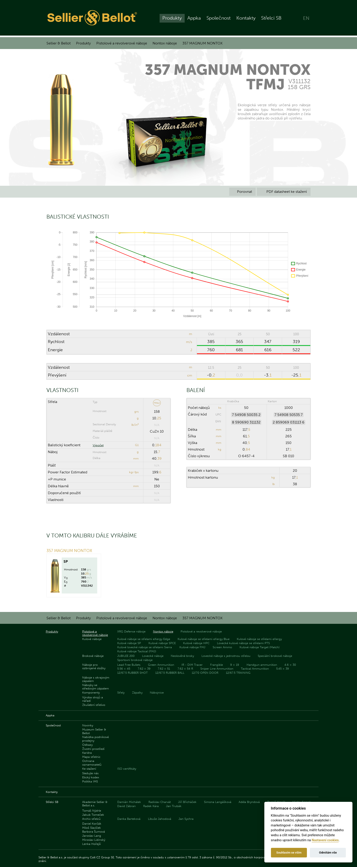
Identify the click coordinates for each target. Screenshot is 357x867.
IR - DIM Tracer (192, 664)
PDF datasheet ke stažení (283, 191)
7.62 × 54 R (185, 668)
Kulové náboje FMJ (192, 647)
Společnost (219, 18)
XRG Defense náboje (131, 631)
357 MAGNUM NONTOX (202, 43)
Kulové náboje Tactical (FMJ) (136, 651)
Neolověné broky (182, 656)
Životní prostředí (93, 749)
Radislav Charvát (159, 802)
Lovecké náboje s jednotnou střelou (225, 656)
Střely (121, 692)
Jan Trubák (173, 806)
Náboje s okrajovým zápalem (95, 679)
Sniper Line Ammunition (216, 668)
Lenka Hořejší (91, 844)
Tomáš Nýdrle (91, 810)
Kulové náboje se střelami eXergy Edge (143, 639)
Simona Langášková (217, 802)
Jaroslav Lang (91, 835)
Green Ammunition (161, 664)
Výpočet (98, 445)
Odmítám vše (328, 852)
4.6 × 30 (290, 664)
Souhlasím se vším (288, 852)
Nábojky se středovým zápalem (95, 686)
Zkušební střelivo (93, 705)
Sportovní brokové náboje (135, 660)
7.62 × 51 (164, 668)
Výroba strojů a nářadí (92, 699)
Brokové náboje (93, 656)
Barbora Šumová (93, 831)
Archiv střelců (91, 819)
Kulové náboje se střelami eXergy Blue (204, 639)
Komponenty (91, 692)
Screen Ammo (222, 647)
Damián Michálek (129, 802)
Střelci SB (271, 18)
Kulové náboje (92, 639)
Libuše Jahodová (159, 819)
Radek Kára (151, 806)
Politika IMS (90, 781)
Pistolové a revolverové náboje (121, 43)
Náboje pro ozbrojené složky (93, 666)
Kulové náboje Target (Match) (260, 647)
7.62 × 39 (144, 668)
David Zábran (126, 806)
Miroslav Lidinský (93, 839)
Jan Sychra (186, 819)
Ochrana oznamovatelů (92, 762)
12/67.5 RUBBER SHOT (132, 672)
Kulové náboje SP (129, 643)
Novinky (87, 725)
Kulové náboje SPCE (162, 643)
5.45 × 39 (282, 668)
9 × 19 (234, 664)
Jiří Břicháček (187, 802)
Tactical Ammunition (255, 668)
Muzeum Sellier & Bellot (94, 731)
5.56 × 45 (123, 668)
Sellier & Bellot (58, 43)
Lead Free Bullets (128, 664)
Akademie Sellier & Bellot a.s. (94, 803)
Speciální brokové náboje (275, 656)
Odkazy (87, 744)
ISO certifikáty (126, 768)
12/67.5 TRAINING (238, 672)
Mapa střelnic (91, 757)
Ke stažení (89, 768)
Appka (194, 18)
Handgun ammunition (262, 664)
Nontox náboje (165, 43)
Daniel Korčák (91, 823)
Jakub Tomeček (93, 814)
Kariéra (87, 752)
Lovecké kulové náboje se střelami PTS (243, 643)
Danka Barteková (128, 819)
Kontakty (245, 18)
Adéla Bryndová (249, 802)
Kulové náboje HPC (196, 643)
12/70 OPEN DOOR (205, 672)
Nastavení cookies (325, 840)
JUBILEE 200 (126, 656)
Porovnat (242, 191)
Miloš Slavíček (91, 827)
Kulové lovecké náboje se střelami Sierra (144, 647)
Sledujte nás (90, 773)
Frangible (216, 664)
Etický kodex (90, 777)
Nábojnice (157, 692)
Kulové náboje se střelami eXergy (259, 639)
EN (306, 18)
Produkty (172, 18)
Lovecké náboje (152, 656)
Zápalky (137, 692)
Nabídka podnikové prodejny (95, 738)
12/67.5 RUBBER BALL (169, 672)
